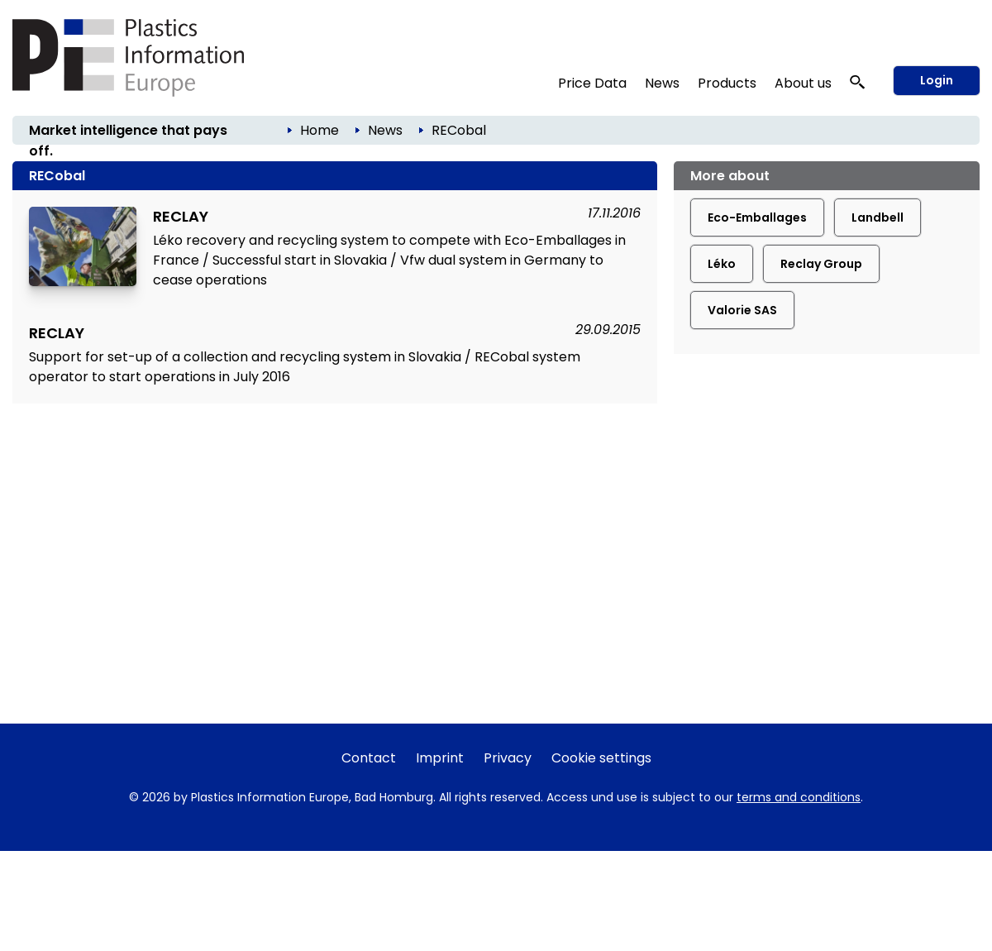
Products (727, 83)
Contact (368, 757)
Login (936, 80)
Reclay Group (821, 264)
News (662, 83)
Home (319, 130)
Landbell (877, 217)
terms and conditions (799, 797)
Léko (722, 264)
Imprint (440, 757)
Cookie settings (601, 757)
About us (803, 83)
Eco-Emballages (757, 217)
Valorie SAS (742, 310)
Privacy (508, 757)
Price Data (592, 83)
